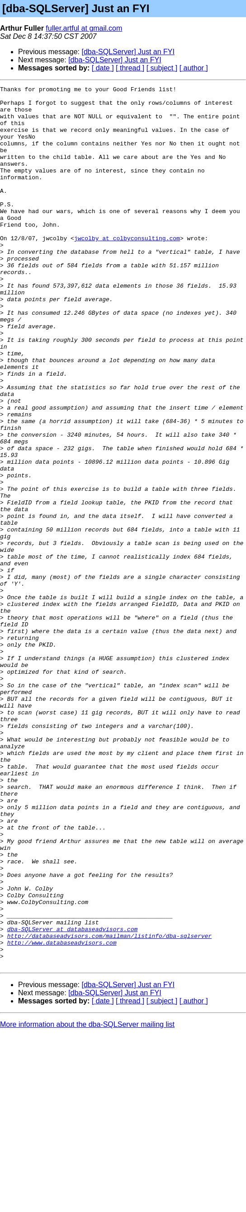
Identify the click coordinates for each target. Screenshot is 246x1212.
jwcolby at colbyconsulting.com (127, 269)
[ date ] (103, 68)
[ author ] (194, 68)
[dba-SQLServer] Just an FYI (128, 52)
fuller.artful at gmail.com (84, 28)
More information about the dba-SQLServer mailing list (87, 1200)
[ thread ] (130, 68)
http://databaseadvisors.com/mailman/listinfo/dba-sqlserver (109, 1106)
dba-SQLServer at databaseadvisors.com (72, 1098)
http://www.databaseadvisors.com (62, 1114)
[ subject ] (162, 68)
